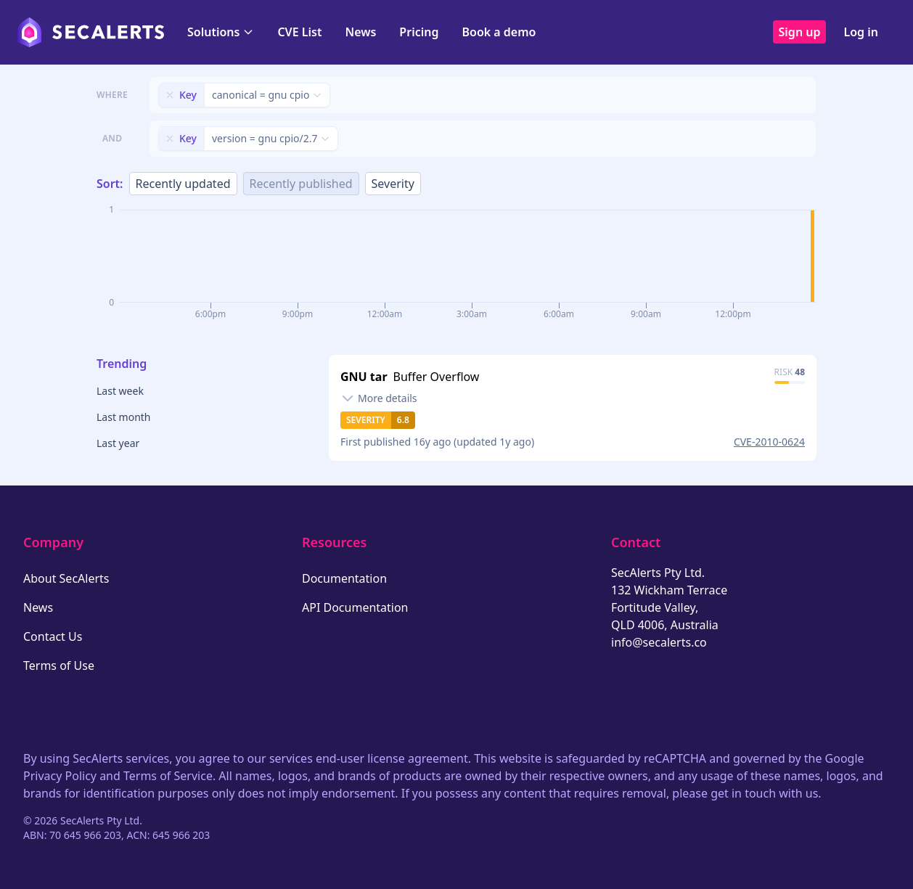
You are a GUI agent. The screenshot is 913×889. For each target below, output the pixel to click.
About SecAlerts (66, 578)
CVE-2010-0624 (769, 441)
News (360, 32)
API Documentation (355, 607)
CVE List (299, 32)
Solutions (220, 32)
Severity (393, 184)
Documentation (344, 578)
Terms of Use (58, 665)
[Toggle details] (378, 398)
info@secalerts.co (659, 642)
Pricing (418, 32)
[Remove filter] (170, 95)
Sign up (800, 32)
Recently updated (183, 184)
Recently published (301, 184)
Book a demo (499, 32)
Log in (860, 32)
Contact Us (52, 636)
